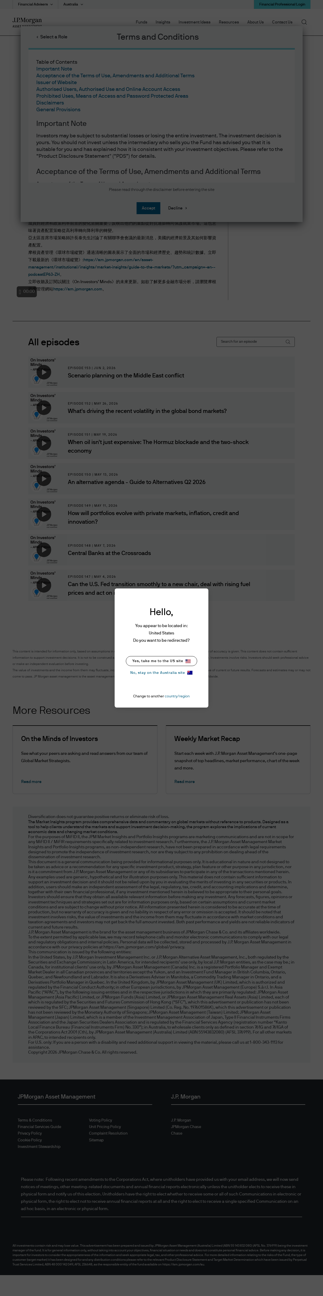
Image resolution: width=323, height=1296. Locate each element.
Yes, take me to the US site (161, 661)
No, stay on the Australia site (161, 673)
